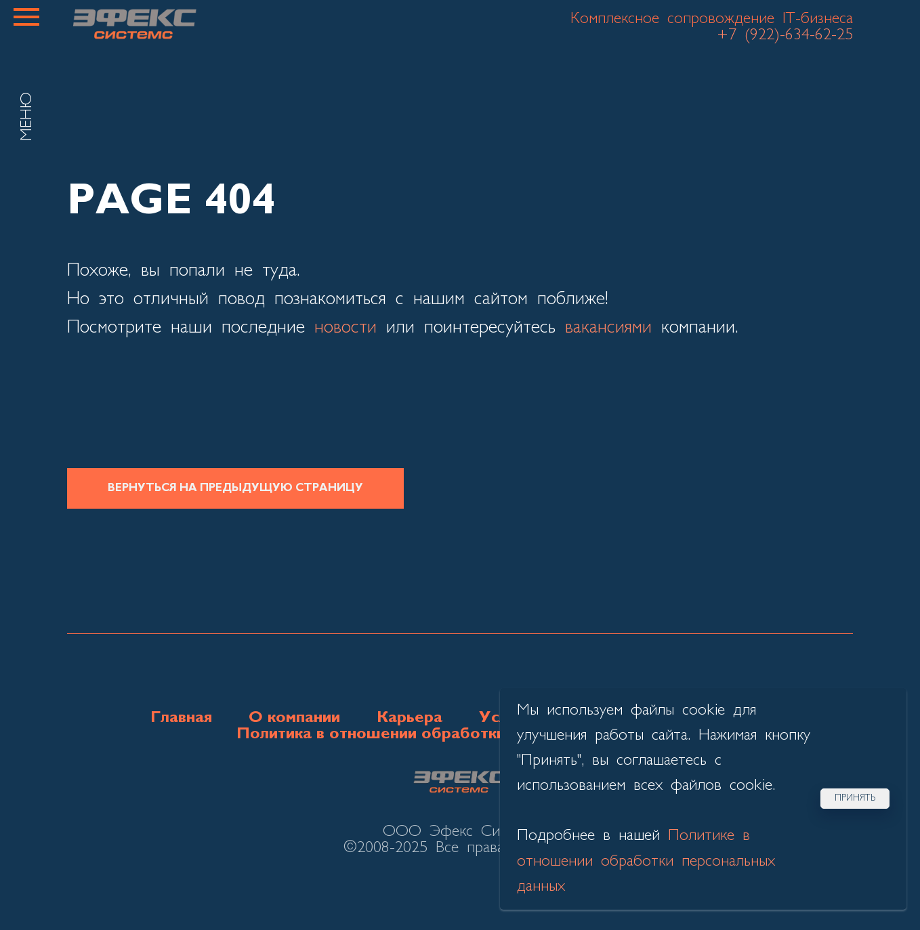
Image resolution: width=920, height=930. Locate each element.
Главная (181, 718)
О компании (294, 718)
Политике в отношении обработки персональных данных (646, 861)
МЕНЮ (27, 116)
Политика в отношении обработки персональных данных (460, 734)
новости (345, 327)
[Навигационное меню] (26, 17)
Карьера (409, 718)
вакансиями (608, 327)
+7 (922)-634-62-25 (785, 35)
